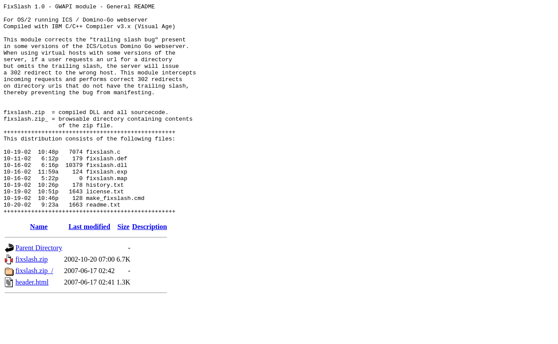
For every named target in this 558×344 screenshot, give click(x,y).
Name (39, 269)
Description (149, 269)
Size (123, 269)
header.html (31, 324)
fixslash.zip (31, 301)
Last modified (89, 269)
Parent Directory (38, 290)
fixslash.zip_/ (34, 313)
